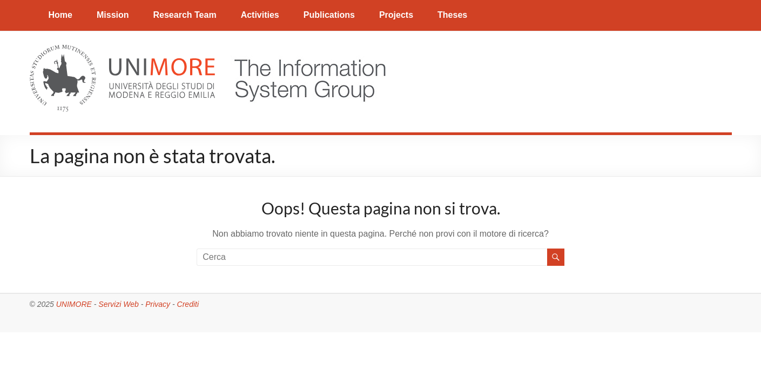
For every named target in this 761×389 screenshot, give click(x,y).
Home (60, 14)
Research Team (185, 14)
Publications (329, 14)
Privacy (157, 304)
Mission (113, 14)
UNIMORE (74, 304)
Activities (260, 14)
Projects (396, 14)
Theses (452, 14)
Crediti (188, 304)
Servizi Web (118, 304)
